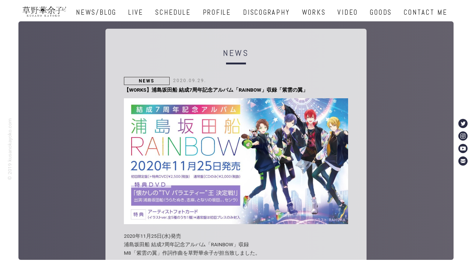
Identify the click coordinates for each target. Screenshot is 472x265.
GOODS (381, 12)
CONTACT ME (426, 12)
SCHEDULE (173, 12)
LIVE (135, 12)
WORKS (314, 12)
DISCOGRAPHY (266, 12)
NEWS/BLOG (96, 12)
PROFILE (217, 12)
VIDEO (347, 12)
